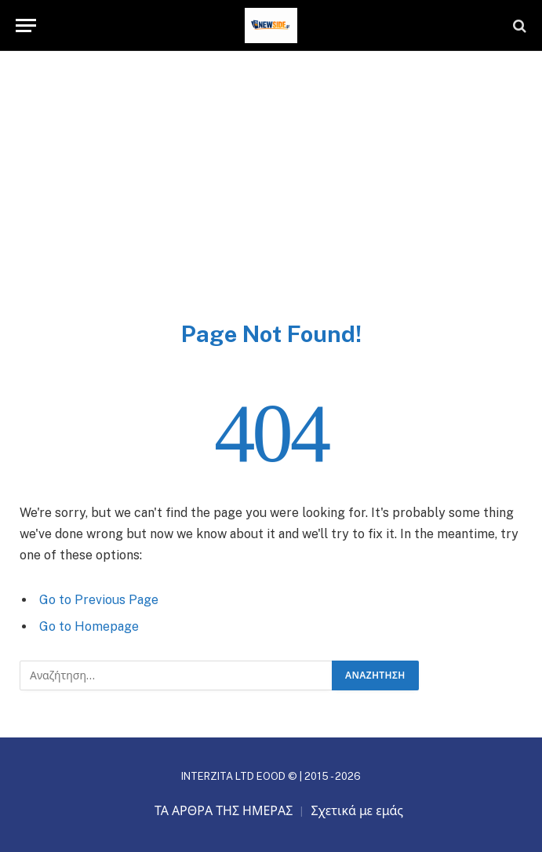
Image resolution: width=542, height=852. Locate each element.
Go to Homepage (89, 626)
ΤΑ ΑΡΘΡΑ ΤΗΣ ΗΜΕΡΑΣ (224, 810)
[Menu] (26, 25)
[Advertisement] (271, 201)
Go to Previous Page (98, 599)
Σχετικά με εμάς (357, 810)
